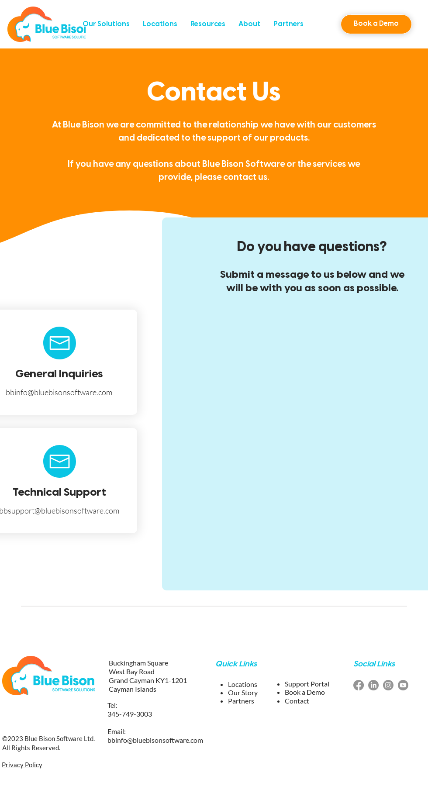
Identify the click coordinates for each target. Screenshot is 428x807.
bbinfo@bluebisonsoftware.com (59, 392)
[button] (106, 24)
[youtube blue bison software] (403, 685)
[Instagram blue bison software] (388, 685)
